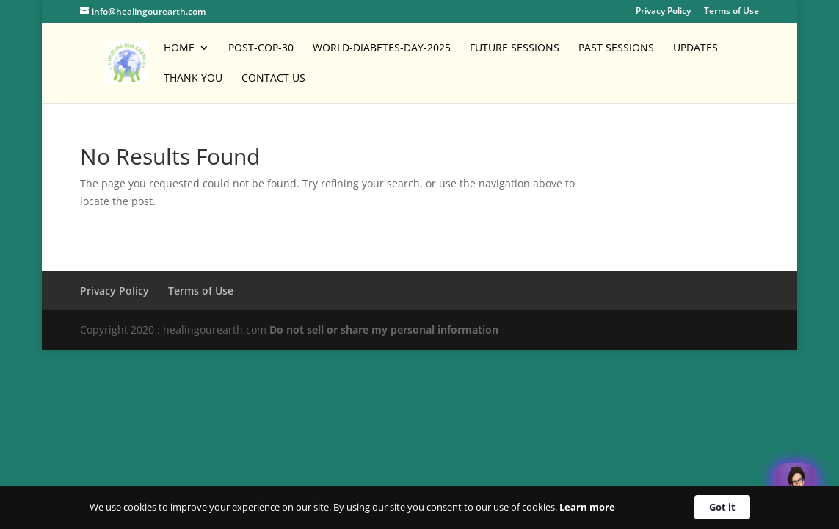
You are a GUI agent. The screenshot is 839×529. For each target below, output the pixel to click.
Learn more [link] (587, 507)
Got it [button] (722, 507)
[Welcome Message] (795, 485)
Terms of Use (731, 12)
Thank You (193, 78)
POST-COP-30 (261, 48)
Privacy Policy (663, 12)
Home (179, 48)
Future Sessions (514, 48)
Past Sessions (616, 48)
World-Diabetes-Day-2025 (382, 48)
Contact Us (273, 78)
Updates (695, 48)
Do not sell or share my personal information (383, 330)
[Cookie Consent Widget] (419, 507)
